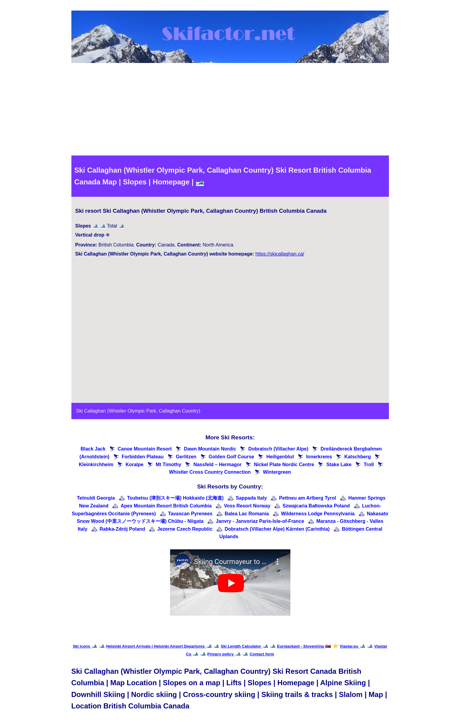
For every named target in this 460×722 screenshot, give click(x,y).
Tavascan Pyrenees (190, 513)
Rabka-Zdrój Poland (122, 529)
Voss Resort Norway (247, 505)
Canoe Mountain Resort (145, 448)
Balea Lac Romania (247, 513)
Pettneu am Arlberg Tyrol (307, 498)
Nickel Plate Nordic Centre (284, 464)
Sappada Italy (251, 498)
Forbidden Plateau (143, 456)
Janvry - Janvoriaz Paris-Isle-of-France (260, 521)
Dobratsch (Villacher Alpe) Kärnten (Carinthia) (277, 529)
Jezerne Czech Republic (184, 529)
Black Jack (92, 448)
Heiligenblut (280, 456)
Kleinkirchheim (96, 464)
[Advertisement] (230, 110)
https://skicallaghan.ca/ (279, 253)
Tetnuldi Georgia (96, 498)
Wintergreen (277, 472)
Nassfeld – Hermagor (217, 464)
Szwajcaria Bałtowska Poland (316, 505)
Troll (369, 464)
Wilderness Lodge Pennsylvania (318, 513)
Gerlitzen (186, 456)
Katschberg (357, 456)
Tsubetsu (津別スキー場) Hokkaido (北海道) (175, 498)
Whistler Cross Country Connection (210, 472)
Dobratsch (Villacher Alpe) (278, 448)
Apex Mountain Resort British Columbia (165, 505)
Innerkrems (319, 456)
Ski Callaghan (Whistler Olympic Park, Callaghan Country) (138, 410)
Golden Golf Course (231, 456)
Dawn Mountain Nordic (210, 448)
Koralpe (135, 464)
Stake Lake (339, 464)
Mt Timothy (168, 464)
